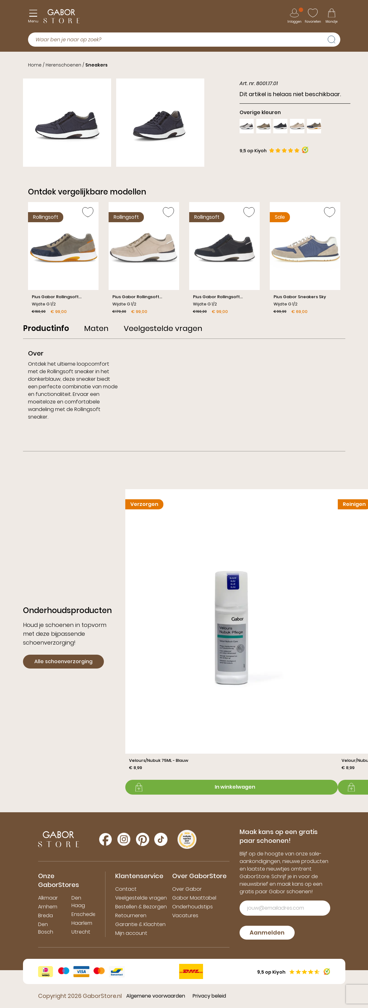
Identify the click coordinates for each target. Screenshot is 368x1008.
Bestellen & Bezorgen (141, 906)
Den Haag (78, 901)
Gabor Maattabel (194, 897)
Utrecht (80, 932)
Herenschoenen (63, 65)
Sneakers (96, 65)
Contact (126, 889)
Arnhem (47, 906)
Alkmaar (48, 897)
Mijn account (131, 933)
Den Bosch (45, 928)
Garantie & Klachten (140, 924)
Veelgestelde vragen (141, 897)
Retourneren (130, 915)
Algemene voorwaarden (155, 995)
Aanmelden (267, 932)
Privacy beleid (209, 995)
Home (35, 65)
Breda (45, 915)
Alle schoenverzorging (63, 661)
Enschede (83, 914)
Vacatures (185, 915)
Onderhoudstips (192, 906)
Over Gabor (187, 889)
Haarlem (81, 923)
